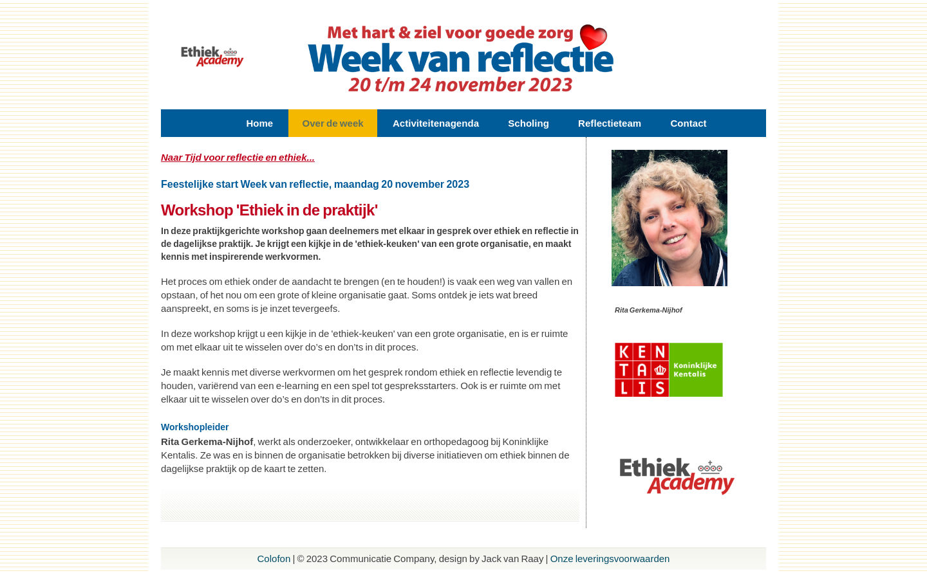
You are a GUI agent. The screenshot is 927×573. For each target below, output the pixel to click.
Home (259, 123)
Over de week (332, 123)
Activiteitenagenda (436, 123)
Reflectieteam (609, 123)
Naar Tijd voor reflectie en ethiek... (238, 157)
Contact (688, 123)
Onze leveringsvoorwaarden (610, 558)
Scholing (528, 123)
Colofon (274, 558)
